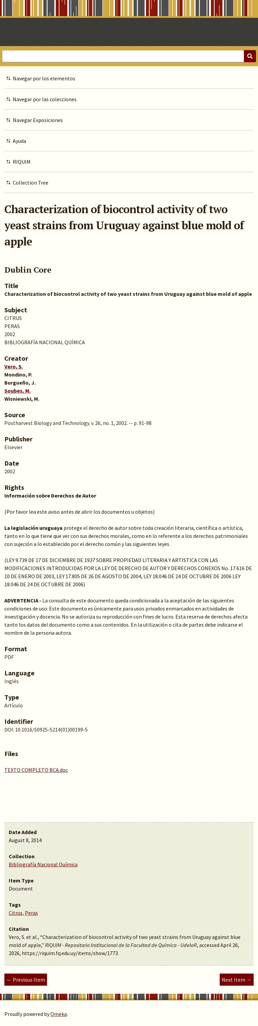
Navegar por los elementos (44, 78)
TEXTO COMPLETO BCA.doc (36, 769)
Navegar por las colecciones (45, 99)
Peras (31, 912)
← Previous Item (25, 979)
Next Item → (237, 979)
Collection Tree (30, 182)
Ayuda (19, 140)
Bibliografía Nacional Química (43, 864)
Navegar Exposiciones (38, 120)
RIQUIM (22, 161)
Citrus (16, 912)
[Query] (129, 56)
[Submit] (250, 56)
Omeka (58, 1014)
